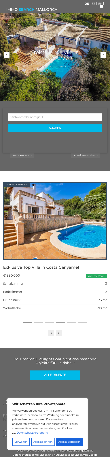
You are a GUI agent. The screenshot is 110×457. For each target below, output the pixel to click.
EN (100, 3)
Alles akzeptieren (69, 441)
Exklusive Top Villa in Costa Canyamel (41, 267)
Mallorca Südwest (55, 66)
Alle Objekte (55, 375)
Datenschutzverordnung (32, 432)
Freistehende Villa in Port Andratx (55, 55)
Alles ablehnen (43, 441)
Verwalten (21, 441)
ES (94, 3)
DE (87, 3)
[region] (47, 424)
